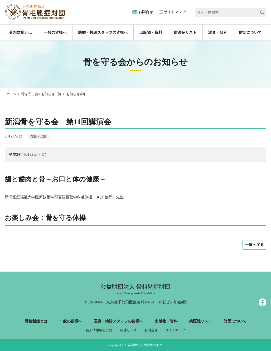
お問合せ (146, 12)
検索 (262, 12)
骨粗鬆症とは (20, 32)
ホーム (11, 94)
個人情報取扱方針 (99, 330)
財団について (250, 32)
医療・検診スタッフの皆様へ (103, 32)
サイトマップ (174, 12)
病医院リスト (185, 32)
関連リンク (128, 330)
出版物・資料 (150, 32)
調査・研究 (217, 32)
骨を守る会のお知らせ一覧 (41, 94)
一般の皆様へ (55, 32)
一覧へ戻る (254, 245)
